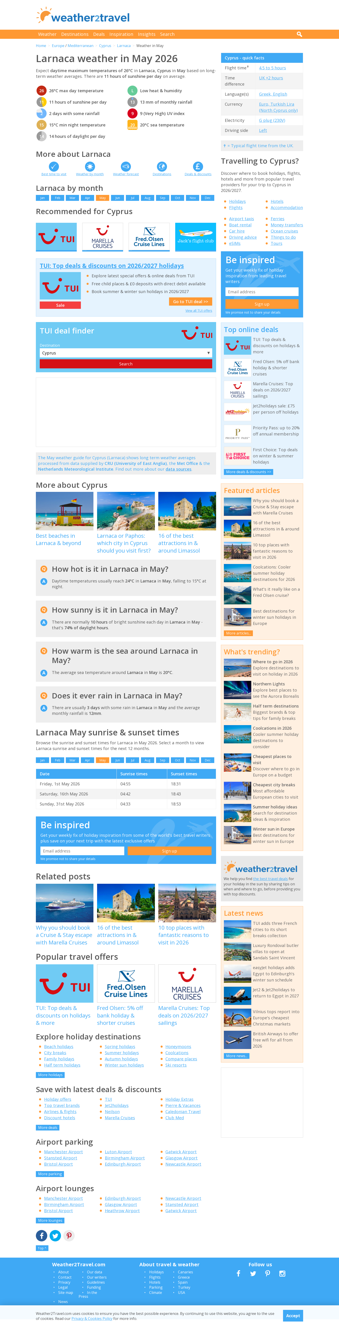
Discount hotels (59, 1125)
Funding (94, 1295)
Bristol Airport (58, 1172)
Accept (293, 1315)
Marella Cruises (120, 1125)
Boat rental (240, 225)
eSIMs (235, 243)
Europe (58, 45)
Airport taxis (241, 218)
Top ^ (42, 1256)
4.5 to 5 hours (272, 68)
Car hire (237, 231)
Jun (117, 198)
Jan (42, 198)
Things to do (283, 237)
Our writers (97, 1285)
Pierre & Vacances (183, 1113)
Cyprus (105, 45)
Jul (132, 198)
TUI (108, 1107)
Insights (147, 34)
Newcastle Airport (183, 1172)
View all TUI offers (198, 318)
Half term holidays (62, 1073)
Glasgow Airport (181, 1166)
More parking (50, 1181)
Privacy (64, 1290)
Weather (47, 34)
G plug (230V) (272, 120)
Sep (162, 198)
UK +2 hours (271, 78)
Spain (183, 1290)
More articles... (238, 633)
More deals (47, 1135)
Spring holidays (120, 1054)
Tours (276, 243)
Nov (193, 198)
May (102, 198)
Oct (177, 198)
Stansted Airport (60, 1166)
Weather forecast (126, 174)
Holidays (237, 201)
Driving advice (243, 237)
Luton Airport (118, 1159)
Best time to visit (53, 174)
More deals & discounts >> (248, 471)
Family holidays (59, 1067)
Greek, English (273, 94)
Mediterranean (80, 45)
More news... (236, 1055)
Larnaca (124, 45)
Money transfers (287, 225)
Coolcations (176, 1060)
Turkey (184, 1295)
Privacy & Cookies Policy (92, 1318)
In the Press (88, 1302)
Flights (236, 207)
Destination (50, 353)
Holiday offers (57, 1107)
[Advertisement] (220, 15)
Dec (208, 198)
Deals (99, 34)
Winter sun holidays (124, 1073)
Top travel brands (62, 1113)
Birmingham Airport (125, 1166)
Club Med (174, 1125)
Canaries (185, 1279)
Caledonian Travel (183, 1119)
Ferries (277, 218)
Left (263, 130)
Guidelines (96, 1290)
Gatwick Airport (181, 1159)
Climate (155, 1300)
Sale (60, 313)
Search (167, 34)
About (63, 1279)
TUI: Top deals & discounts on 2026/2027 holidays (112, 273)
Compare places (181, 1067)
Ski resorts (176, 1073)
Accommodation (287, 207)
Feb (57, 198)
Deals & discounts (198, 174)
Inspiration (121, 34)
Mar (72, 198)
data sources (178, 477)
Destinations (75, 34)
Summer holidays (122, 1060)
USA (181, 1300)
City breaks (55, 1060)
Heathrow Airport (122, 1218)
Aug (147, 198)
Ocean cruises (284, 231)
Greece (184, 1285)
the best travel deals (270, 878)
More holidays (50, 1082)
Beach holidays (58, 1054)
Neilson (112, 1119)
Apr (87, 198)
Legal (63, 1295)
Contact (65, 1285)
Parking (156, 1295)
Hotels (277, 201)
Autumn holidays (121, 1067)
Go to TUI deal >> (190, 309)
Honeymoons (178, 1054)
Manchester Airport (63, 1159)
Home (41, 45)
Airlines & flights (60, 1119)
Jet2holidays (117, 1113)
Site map (65, 1300)
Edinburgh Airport (123, 1172)
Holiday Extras (179, 1107)
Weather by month (90, 174)
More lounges (50, 1228)
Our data (94, 1279)
